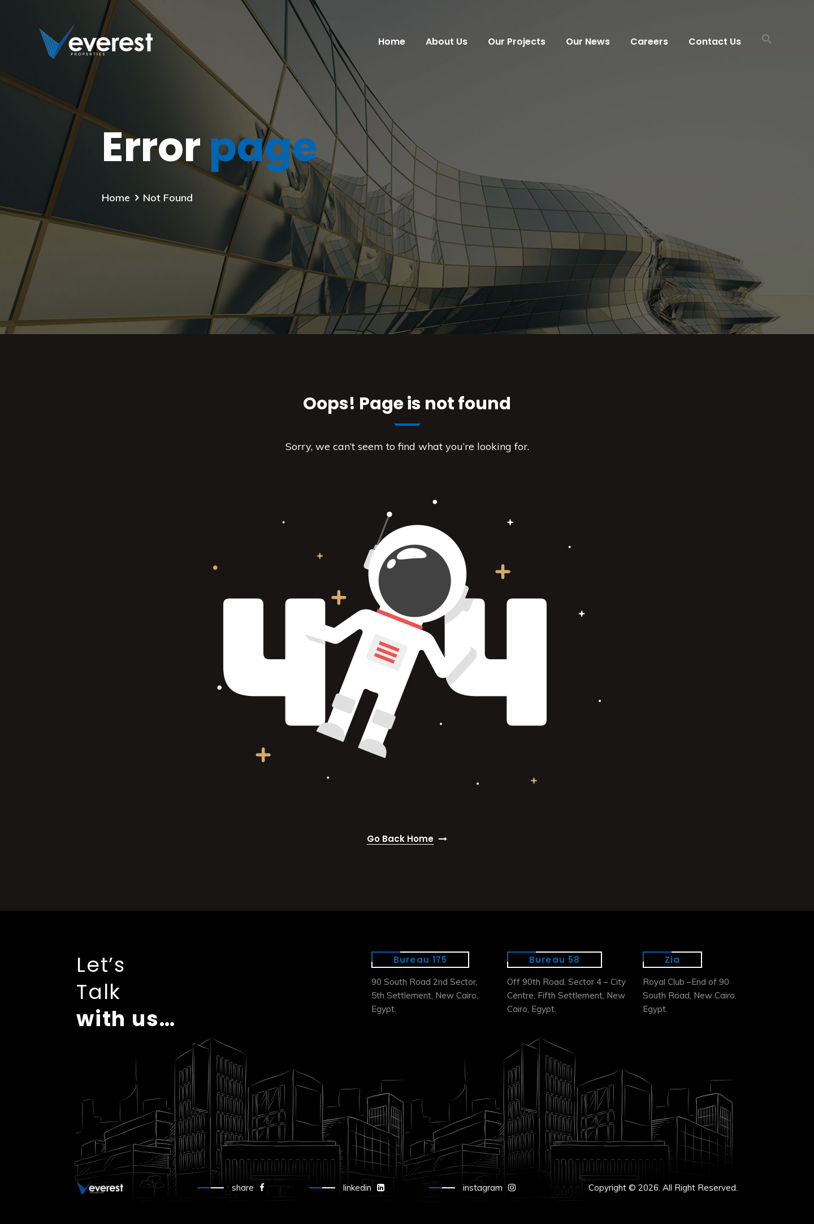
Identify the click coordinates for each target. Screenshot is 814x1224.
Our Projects (516, 41)
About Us (446, 41)
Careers (649, 41)
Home (391, 41)
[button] (767, 41)
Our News (588, 41)
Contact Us (715, 41)
